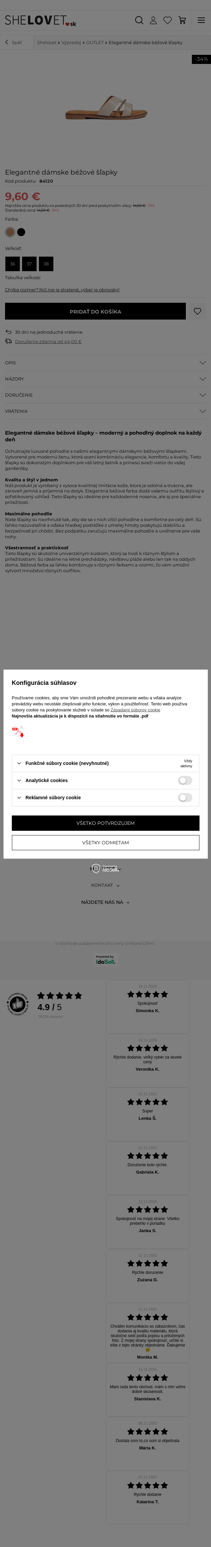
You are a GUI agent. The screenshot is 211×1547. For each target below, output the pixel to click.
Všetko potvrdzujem (105, 823)
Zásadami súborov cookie (135, 709)
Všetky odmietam (105, 843)
